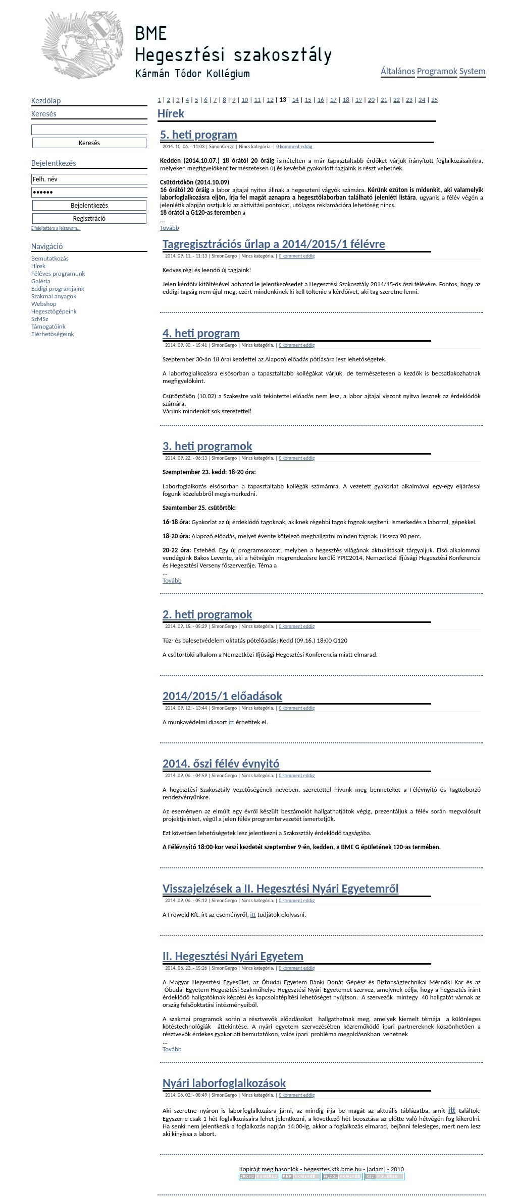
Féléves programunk (58, 273)
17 (333, 99)
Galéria (40, 281)
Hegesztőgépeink (54, 311)
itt (231, 722)
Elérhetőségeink (52, 334)
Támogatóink (48, 326)
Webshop (44, 303)
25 (434, 99)
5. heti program (198, 134)
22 (396, 99)
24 (422, 99)
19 (358, 99)
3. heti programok (207, 445)
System (472, 71)
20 (371, 99)
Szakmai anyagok (53, 296)
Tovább (169, 227)
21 (384, 99)
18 (346, 99)
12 (270, 99)
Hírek (38, 266)
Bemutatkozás (50, 258)
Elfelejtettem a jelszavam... (55, 228)
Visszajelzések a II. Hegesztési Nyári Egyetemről (281, 888)
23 (409, 99)
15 (308, 99)
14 (295, 99)
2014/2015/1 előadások (222, 695)
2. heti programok (207, 614)
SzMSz (39, 319)
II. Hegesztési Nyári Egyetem (233, 955)
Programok (437, 71)
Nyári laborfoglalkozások (224, 1082)
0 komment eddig (294, 146)
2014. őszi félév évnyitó (221, 763)
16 (321, 99)
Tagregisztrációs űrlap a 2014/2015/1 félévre (274, 243)
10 (244, 99)
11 (257, 99)
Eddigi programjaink (57, 288)
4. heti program (201, 333)
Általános (398, 71)
